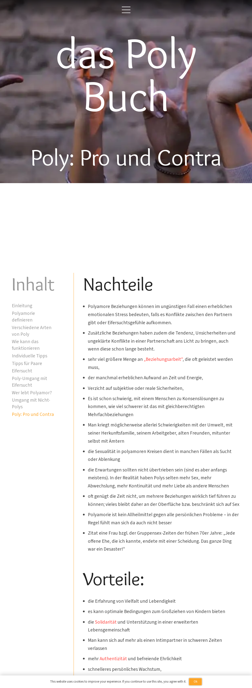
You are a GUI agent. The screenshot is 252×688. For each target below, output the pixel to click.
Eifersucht (22, 370)
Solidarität (106, 622)
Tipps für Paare (27, 363)
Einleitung (22, 305)
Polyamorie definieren (23, 316)
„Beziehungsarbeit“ (163, 359)
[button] (126, 10)
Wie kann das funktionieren (26, 345)
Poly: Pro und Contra (33, 414)
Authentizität (113, 658)
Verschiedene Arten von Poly (31, 331)
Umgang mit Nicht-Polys (31, 403)
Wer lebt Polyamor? (32, 392)
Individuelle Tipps (29, 355)
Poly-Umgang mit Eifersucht (29, 382)
